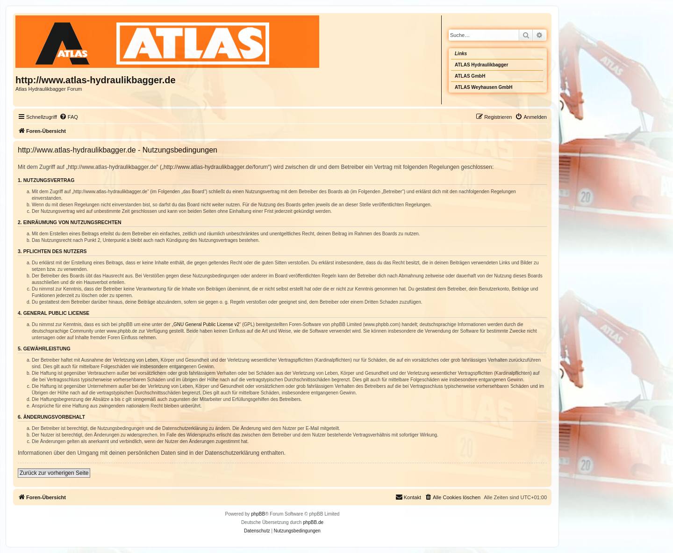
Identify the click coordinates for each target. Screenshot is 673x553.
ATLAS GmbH (470, 76)
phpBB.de (313, 522)
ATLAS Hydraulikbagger (481, 64)
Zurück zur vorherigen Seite (54, 473)
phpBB (258, 514)
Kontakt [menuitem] (408, 497)
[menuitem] (68, 117)
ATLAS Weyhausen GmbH (484, 87)
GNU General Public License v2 (206, 324)
